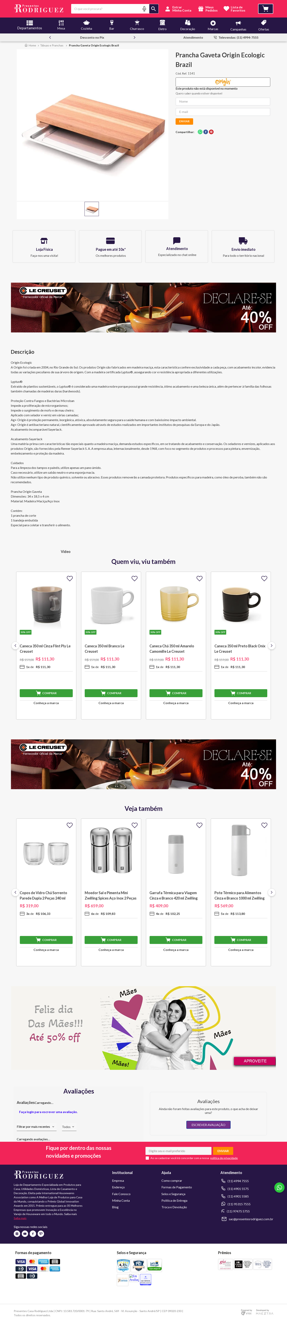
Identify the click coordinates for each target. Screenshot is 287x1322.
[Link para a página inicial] (30, 45)
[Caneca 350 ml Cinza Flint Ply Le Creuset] (46, 645)
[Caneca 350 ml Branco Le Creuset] (111, 645)
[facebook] (205, 132)
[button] (144, 9)
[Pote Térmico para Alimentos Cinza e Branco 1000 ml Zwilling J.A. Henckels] (241, 892)
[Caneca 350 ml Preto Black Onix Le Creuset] (241, 645)
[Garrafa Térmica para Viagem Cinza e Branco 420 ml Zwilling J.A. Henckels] (176, 892)
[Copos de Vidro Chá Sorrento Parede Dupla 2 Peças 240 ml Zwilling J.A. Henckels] (46, 892)
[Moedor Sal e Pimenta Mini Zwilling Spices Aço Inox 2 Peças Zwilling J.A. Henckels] (111, 892)
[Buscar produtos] (154, 9)
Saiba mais (20, 1218)
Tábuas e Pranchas (51, 45)
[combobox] (115, 9)
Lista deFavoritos (238, 8)
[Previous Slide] (50, 37)
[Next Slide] (134, 37)
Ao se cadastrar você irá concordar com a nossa (179, 1158)
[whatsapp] (200, 132)
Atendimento (193, 37)
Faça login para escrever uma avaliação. (48, 1112)
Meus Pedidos (207, 9)
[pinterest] (211, 132)
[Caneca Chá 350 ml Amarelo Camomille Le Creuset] (176, 645)
